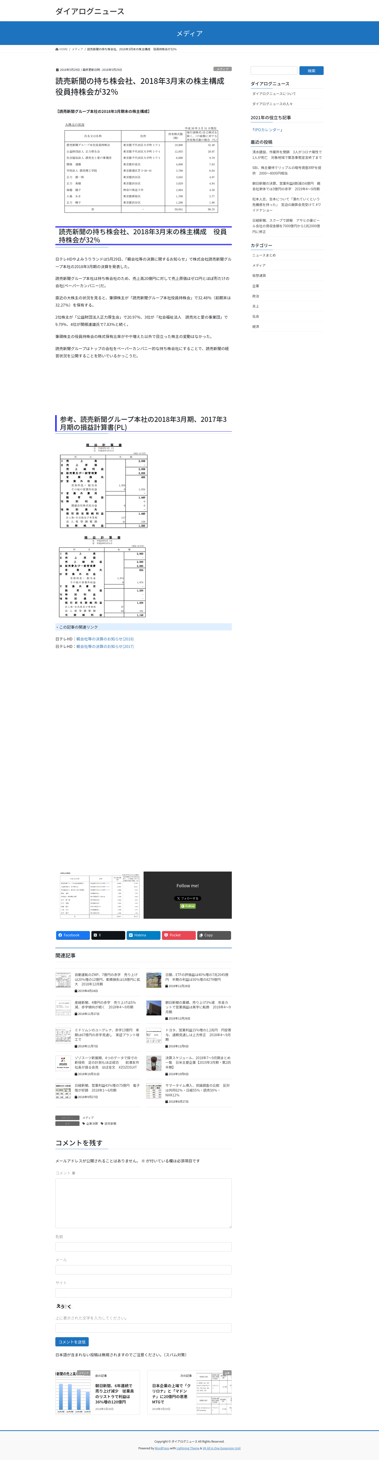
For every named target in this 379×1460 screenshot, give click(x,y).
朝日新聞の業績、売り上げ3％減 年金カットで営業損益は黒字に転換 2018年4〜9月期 (198, 1007)
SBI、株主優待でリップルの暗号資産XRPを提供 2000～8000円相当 (286, 170)
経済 (255, 326)
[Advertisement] (94, 391)
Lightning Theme (187, 1448)
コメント (65, 1173)
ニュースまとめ (264, 255)
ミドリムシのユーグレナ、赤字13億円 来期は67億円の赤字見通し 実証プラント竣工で (107, 1034)
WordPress (162, 1448)
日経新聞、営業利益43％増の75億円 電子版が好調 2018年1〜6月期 (107, 1088)
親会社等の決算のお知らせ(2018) (105, 639)
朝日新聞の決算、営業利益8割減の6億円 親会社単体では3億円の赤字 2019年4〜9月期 (286, 186)
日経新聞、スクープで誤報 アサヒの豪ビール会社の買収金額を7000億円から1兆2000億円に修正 (286, 226)
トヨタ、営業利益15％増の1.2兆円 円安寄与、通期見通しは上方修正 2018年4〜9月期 (198, 1034)
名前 (59, 1236)
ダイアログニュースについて (274, 93)
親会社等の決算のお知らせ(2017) (105, 646)
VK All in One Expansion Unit (222, 1448)
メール (61, 1259)
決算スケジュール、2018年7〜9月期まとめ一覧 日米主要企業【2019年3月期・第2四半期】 (198, 1062)
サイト (61, 1282)
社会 (255, 316)
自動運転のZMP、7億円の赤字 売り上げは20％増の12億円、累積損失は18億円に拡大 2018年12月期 (107, 979)
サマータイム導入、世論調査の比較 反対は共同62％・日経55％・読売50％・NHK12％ (197, 1090)
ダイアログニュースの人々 (272, 103)
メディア (223, 69)
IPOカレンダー (267, 129)
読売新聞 (110, 1123)
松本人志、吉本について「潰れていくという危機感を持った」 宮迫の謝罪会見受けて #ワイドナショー (286, 205)
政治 (255, 295)
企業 (255, 285)
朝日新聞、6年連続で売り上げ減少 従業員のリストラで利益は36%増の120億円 (114, 1394)
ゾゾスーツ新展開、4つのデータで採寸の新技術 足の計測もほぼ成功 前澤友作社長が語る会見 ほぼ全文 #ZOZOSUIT (107, 1062)
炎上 (255, 306)
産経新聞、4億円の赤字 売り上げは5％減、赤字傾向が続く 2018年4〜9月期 (105, 1005)
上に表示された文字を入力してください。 (92, 1318)
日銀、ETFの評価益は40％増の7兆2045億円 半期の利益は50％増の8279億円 (196, 977)
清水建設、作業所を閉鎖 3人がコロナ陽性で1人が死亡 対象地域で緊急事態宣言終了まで (287, 154)
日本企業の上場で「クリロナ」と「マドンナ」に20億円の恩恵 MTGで (171, 1394)
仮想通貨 (259, 275)
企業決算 (92, 1123)
